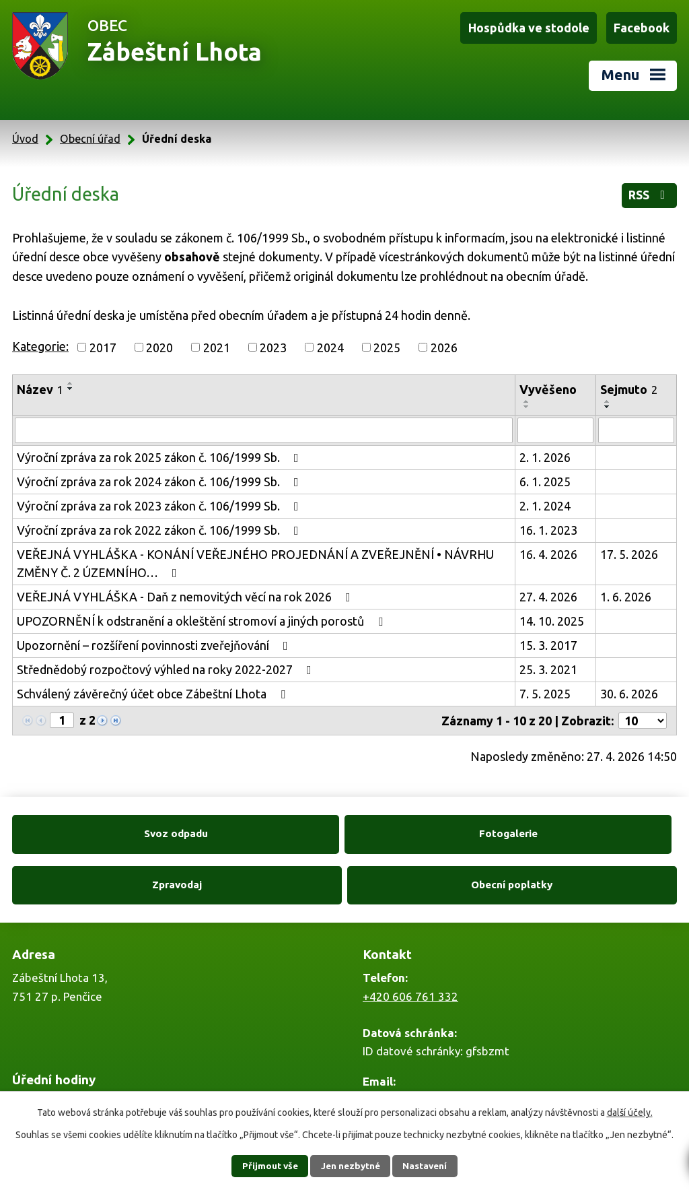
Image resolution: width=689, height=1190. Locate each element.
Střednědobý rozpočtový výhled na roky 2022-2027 (167, 665)
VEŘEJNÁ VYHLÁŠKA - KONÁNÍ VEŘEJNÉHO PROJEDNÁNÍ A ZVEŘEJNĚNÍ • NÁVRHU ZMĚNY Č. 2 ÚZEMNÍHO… (255, 559)
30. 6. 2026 (629, 689)
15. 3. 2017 (548, 641)
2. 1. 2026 (545, 453)
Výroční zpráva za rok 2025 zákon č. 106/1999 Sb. (160, 453)
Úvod (25, 135)
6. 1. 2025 (545, 477)
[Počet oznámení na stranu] (642, 716)
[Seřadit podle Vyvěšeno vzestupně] (526, 397)
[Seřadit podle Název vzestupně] (70, 379)
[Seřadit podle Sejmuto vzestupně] (607, 397)
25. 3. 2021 (548, 665)
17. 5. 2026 (629, 550)
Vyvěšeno (548, 385)
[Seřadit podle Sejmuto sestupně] (607, 402)
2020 (159, 343)
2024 (330, 343)
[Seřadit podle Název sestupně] (70, 384)
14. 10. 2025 (551, 617)
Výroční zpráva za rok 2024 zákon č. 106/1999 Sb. (160, 477)
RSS (648, 192)
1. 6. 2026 (625, 592)
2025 (386, 343)
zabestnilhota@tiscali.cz (425, 1046)
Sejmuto (628, 385)
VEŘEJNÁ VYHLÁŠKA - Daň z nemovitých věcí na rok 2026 (186, 592)
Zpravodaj (429, 830)
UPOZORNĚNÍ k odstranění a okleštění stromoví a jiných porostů (202, 617)
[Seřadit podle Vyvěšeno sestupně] (526, 402)
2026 (444, 343)
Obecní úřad (90, 135)
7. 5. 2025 (545, 689)
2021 (216, 343)
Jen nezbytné (351, 1165)
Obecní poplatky (596, 830)
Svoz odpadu (92, 830)
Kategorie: (40, 342)
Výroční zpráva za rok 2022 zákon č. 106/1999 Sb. (160, 526)
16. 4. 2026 (548, 550)
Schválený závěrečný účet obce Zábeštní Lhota (154, 689)
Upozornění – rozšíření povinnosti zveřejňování (155, 641)
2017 (102, 343)
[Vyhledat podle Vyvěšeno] (555, 426)
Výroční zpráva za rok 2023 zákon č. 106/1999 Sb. (160, 501)
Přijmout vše (264, 1165)
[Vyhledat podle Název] (264, 426)
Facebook (642, 27)
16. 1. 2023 (548, 526)
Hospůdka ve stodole (530, 27)
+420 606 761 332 (410, 942)
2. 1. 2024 (545, 501)
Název (40, 385)
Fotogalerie (260, 830)
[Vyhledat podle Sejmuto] (636, 426)
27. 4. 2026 (548, 592)
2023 (273, 343)
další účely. (630, 1112)
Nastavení (431, 1165)
